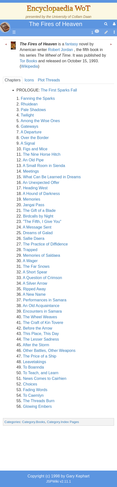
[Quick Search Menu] (106, 24)
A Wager (30, 261)
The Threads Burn (38, 401)
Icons (29, 80)
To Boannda (33, 367)
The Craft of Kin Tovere (43, 322)
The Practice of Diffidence (45, 244)
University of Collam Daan (71, 17)
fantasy (71, 44)
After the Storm (36, 345)
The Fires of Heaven (55, 24)
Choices (30, 384)
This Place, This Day (41, 334)
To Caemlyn (33, 395)
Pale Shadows (33, 110)
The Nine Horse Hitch (41, 154)
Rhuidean (29, 104)
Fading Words (35, 390)
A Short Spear (35, 272)
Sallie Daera (33, 238)
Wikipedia (29, 66)
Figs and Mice (35, 149)
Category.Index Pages (63, 422)
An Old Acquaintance (41, 306)
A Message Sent (37, 227)
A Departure (31, 132)
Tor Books (28, 61)
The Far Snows (36, 266)
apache (5, 27)
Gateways (29, 126)
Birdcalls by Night (38, 216)
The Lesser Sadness (41, 339)
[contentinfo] (95, 32)
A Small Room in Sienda (44, 166)
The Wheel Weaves (40, 317)
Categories (12, 422)
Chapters (13, 80)
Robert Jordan (60, 50)
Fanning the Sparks (38, 98)
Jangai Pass (33, 205)
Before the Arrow (37, 328)
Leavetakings (34, 362)
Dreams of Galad (38, 233)
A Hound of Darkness (41, 194)
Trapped (30, 250)
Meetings (31, 171)
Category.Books (33, 422)
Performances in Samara (44, 300)
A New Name (34, 294)
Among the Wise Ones (40, 121)
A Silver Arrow (35, 283)
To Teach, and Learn (40, 373)
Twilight (27, 115)
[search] (106, 24)
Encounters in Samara (42, 311)
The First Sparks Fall (59, 90)
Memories (31, 199)
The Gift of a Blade (39, 210)
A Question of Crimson (42, 278)
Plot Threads (49, 80)
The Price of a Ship (39, 356)
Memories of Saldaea (41, 255)
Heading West (35, 188)
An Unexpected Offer (41, 182)
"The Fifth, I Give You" (42, 221)
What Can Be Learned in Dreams (52, 177)
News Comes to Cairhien (44, 378)
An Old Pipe (33, 160)
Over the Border (35, 138)
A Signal (28, 143)
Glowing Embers (37, 406)
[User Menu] (113, 24)
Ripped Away (34, 289)
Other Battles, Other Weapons (49, 350)
